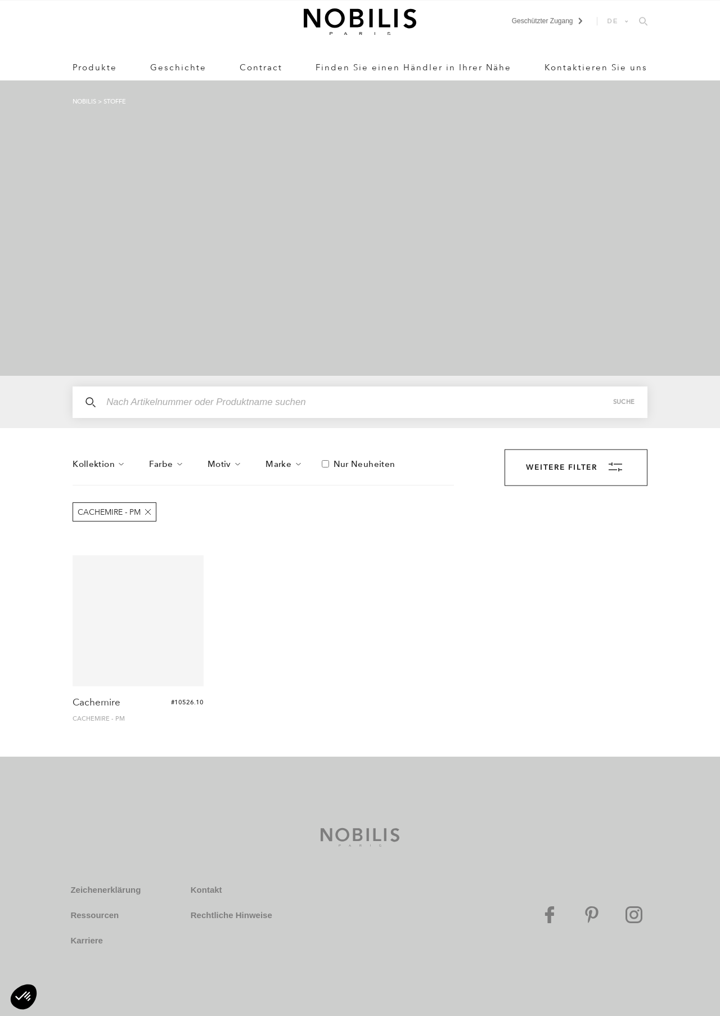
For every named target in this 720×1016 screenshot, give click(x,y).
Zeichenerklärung (105, 889)
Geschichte (178, 67)
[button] (23, 996)
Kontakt (206, 889)
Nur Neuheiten (364, 464)
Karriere (86, 940)
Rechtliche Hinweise (231, 915)
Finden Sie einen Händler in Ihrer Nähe (413, 67)
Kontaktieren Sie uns (595, 67)
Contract (261, 67)
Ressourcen (94, 915)
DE (613, 20)
